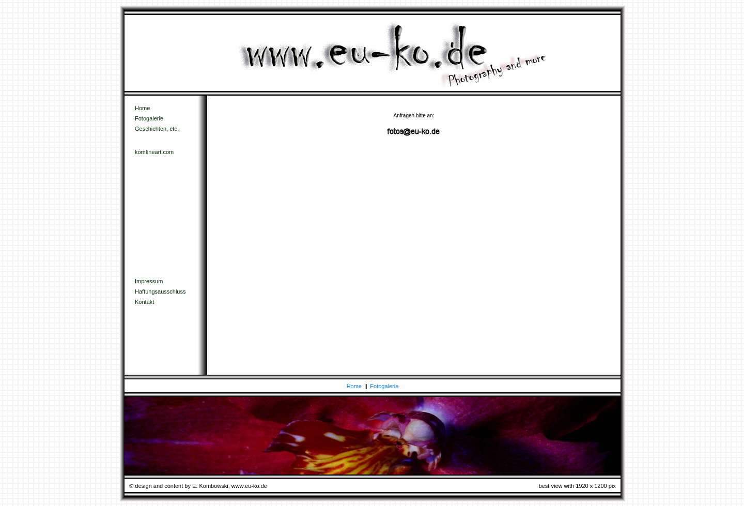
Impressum (149, 281)
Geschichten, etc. (157, 129)
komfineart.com (154, 152)
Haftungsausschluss (160, 291)
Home (142, 108)
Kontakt (144, 302)
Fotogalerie (149, 118)
